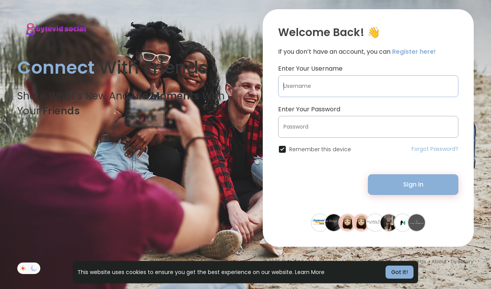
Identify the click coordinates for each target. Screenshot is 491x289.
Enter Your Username (310, 68)
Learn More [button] (310, 272)
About (439, 261)
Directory (462, 261)
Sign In (413, 184)
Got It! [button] (399, 272)
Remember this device (320, 149)
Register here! (414, 51)
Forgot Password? (435, 149)
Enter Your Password (309, 109)
